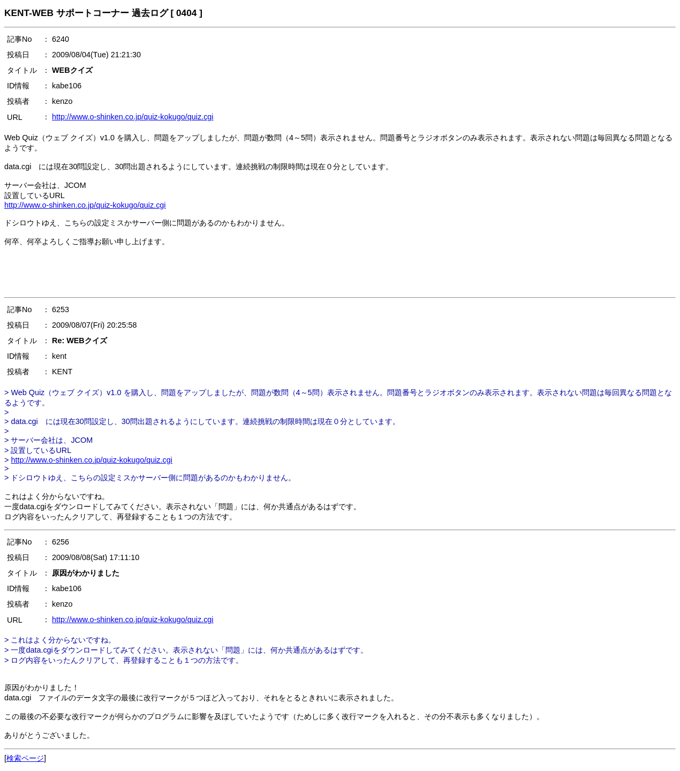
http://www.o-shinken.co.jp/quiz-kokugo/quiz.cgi (133, 116)
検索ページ (25, 758)
